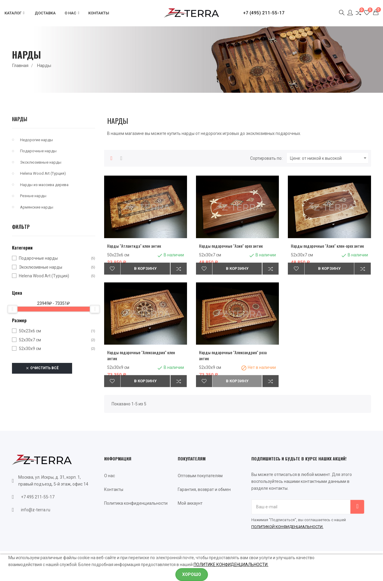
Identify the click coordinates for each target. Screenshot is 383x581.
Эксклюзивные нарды (40, 162)
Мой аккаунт (190, 503)
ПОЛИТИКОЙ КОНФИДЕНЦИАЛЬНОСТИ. (287, 526)
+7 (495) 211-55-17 (264, 13)
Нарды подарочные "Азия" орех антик (231, 246)
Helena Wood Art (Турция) (43, 173)
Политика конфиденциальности (136, 503)
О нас (109, 475)
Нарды (19, 119)
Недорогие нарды (36, 140)
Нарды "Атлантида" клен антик (134, 246)
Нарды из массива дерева (44, 184)
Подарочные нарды (38, 151)
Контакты (113, 489)
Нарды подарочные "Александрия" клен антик (141, 355)
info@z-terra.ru (35, 509)
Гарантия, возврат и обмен (204, 489)
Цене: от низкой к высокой (329, 158)
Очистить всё (42, 368)
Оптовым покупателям (200, 475)
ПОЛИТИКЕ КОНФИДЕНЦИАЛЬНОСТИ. (231, 564)
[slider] (12, 309)
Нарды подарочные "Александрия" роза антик (233, 355)
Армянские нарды (36, 207)
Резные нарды (33, 196)
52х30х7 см (30, 339)
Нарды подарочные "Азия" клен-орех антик (327, 246)
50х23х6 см (30, 330)
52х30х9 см (30, 348)
